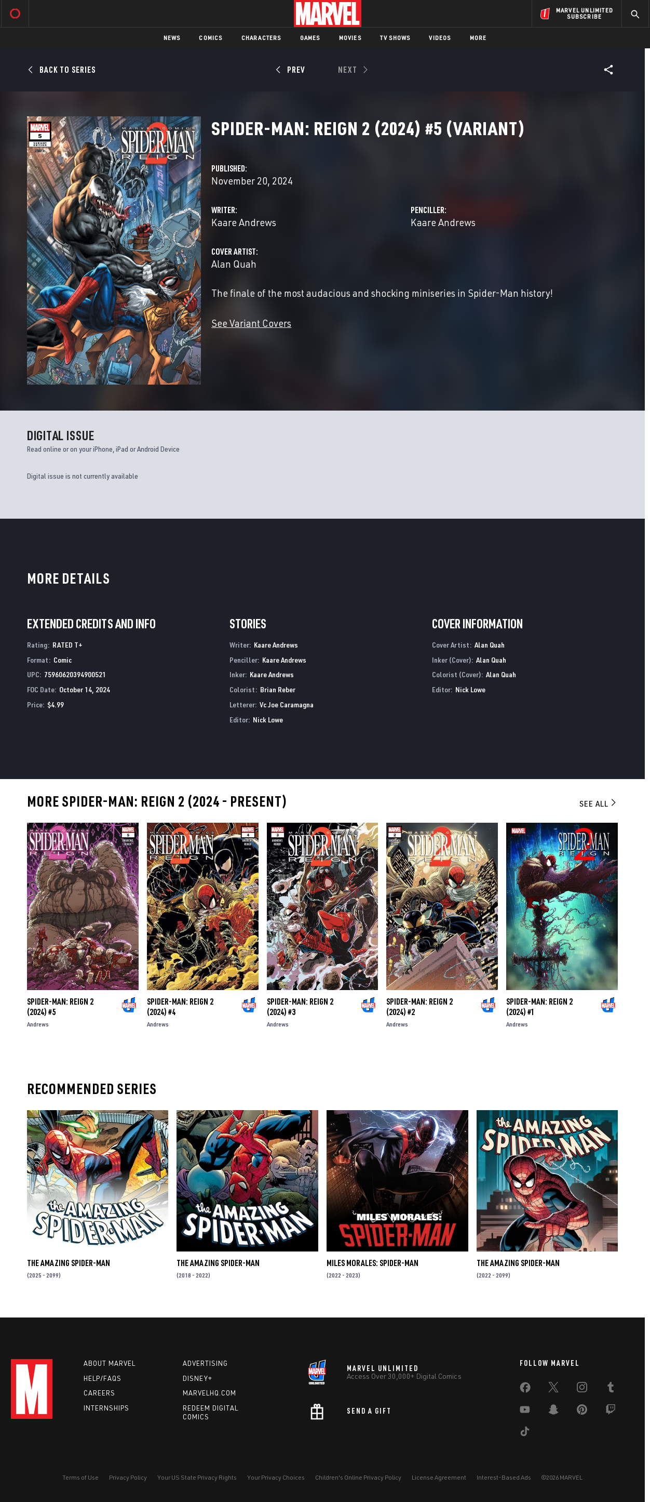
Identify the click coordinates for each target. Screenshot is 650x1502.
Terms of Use (80, 1477)
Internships (106, 1408)
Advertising (205, 1363)
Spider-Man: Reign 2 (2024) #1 (539, 1006)
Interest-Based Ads (504, 1477)
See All (598, 803)
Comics (210, 38)
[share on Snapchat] (553, 1411)
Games (310, 38)
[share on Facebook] (525, 1390)
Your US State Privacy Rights (197, 1477)
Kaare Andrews (243, 222)
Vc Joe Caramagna (287, 704)
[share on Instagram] (582, 1389)
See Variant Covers (251, 323)
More (478, 38)
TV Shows (395, 38)
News (172, 38)
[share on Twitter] (553, 1389)
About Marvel (110, 1363)
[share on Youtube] (525, 1411)
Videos (440, 38)
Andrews (38, 1024)
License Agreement (439, 1477)
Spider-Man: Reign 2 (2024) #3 (300, 1006)
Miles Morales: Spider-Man (372, 1263)
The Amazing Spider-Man (68, 1263)
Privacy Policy (128, 1477)
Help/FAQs (102, 1378)
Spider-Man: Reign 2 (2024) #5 (60, 1006)
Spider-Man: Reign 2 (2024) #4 (180, 1006)
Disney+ (197, 1378)
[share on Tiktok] (525, 1433)
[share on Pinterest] (582, 1411)
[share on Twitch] (610, 1411)
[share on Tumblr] (610, 1389)
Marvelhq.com (209, 1393)
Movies (350, 38)
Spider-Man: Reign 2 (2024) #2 (419, 1006)
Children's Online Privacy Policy (358, 1477)
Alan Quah (233, 264)
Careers (99, 1393)
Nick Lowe (268, 719)
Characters (261, 38)
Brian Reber (277, 689)
